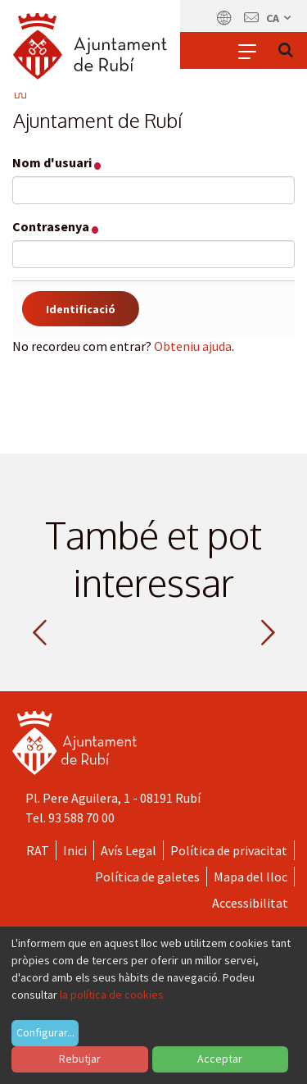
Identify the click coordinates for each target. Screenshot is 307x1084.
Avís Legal (128, 850)
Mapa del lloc (250, 876)
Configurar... (45, 1032)
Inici (75, 850)
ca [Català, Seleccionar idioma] (279, 18)
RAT (37, 850)
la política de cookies (112, 994)
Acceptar (219, 1058)
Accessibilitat (250, 903)
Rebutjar (80, 1058)
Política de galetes (147, 876)
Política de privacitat (228, 850)
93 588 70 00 (81, 817)
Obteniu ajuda (193, 346)
